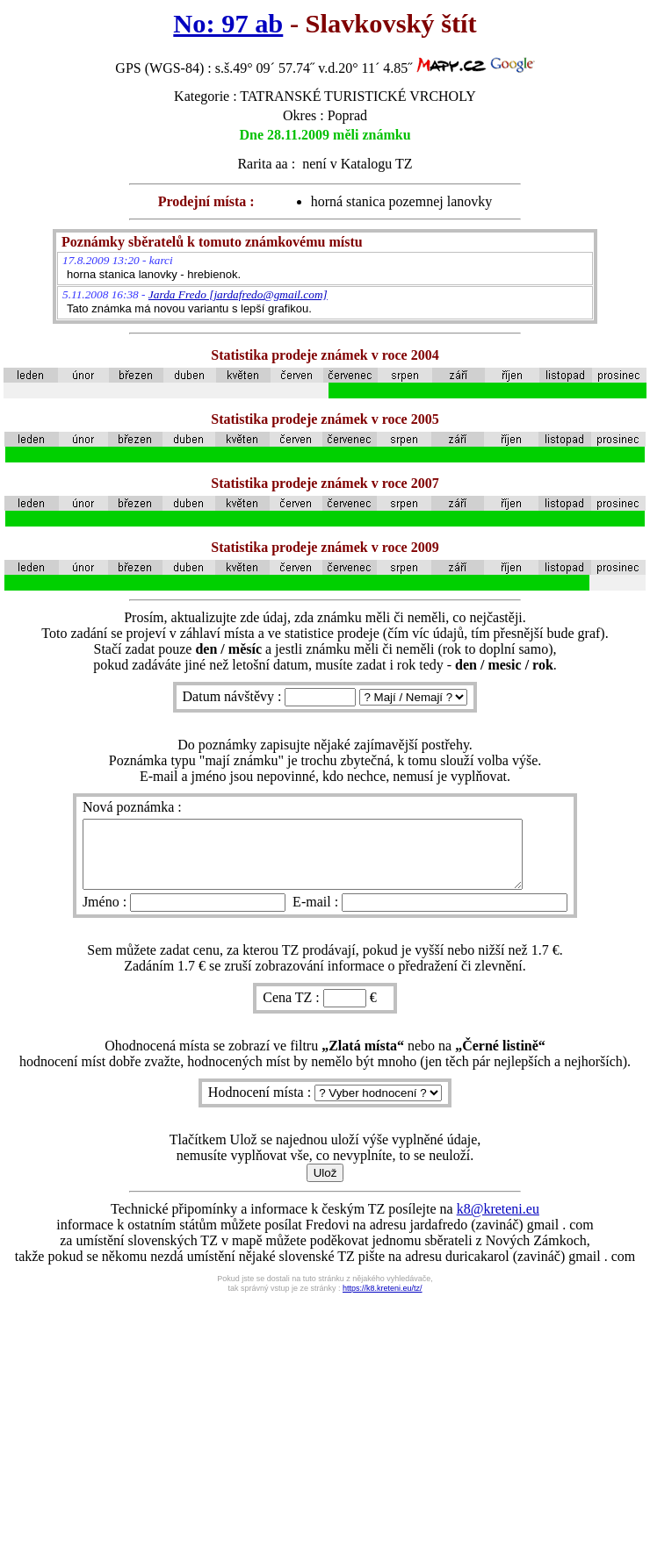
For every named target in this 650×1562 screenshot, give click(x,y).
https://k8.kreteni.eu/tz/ (382, 1301)
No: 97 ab (228, 24)
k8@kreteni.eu (498, 1221)
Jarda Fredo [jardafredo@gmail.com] (238, 294)
